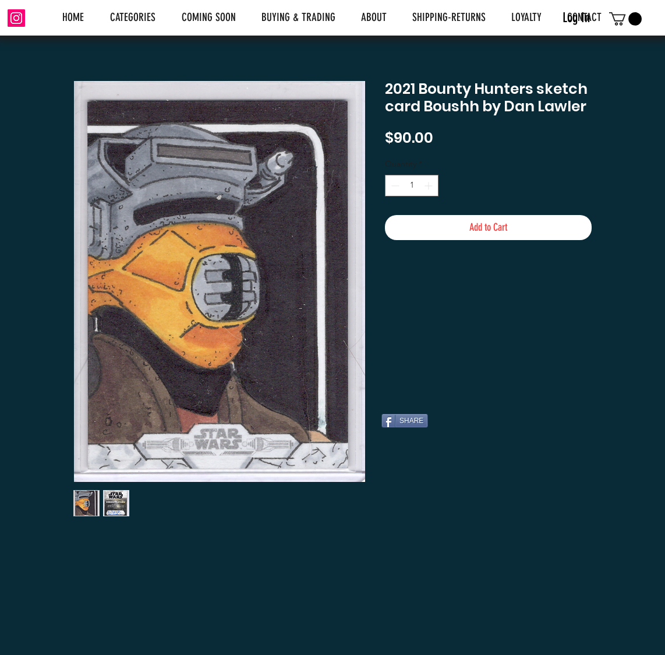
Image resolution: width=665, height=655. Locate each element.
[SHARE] (404, 421)
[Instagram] (16, 18)
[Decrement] (394, 185)
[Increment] (429, 185)
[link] (625, 19)
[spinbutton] (411, 185)
